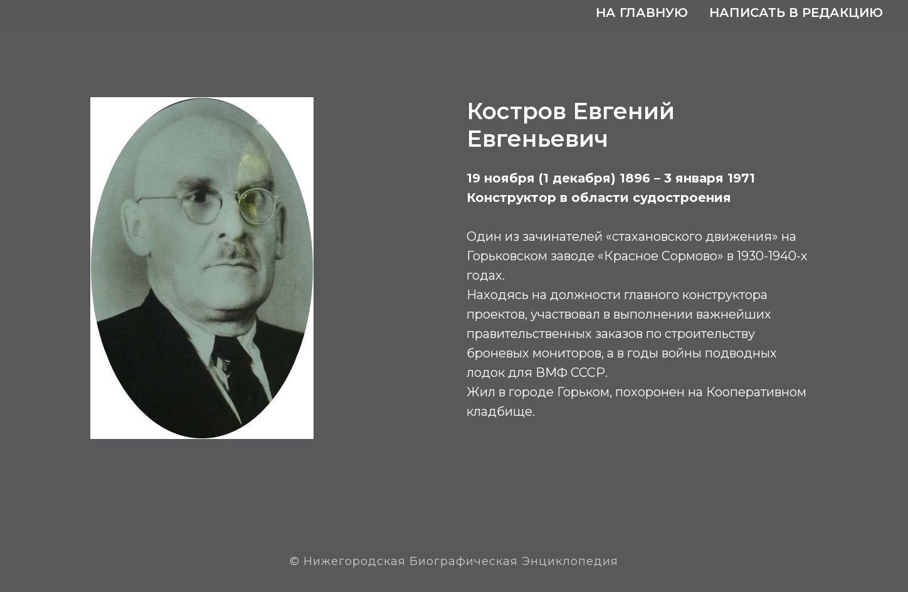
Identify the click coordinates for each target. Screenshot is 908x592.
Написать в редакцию (796, 12)
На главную (642, 12)
